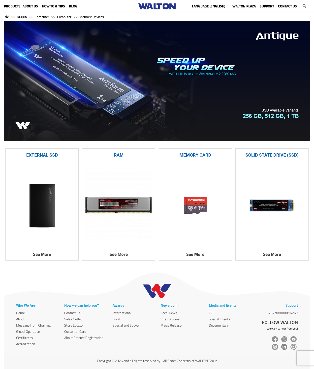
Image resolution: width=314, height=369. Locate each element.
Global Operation (28, 331)
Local (116, 319)
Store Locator (74, 325)
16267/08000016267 (281, 312)
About (20, 319)
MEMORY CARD (195, 155)
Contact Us (72, 312)
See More (42, 254)
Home (20, 312)
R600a (22, 16)
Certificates (24, 337)
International (122, 312)
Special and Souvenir (128, 325)
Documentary (219, 325)
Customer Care (75, 331)
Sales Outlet (73, 319)
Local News (169, 312)
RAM (119, 155)
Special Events (219, 319)
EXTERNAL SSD (42, 155)
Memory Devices (91, 16)
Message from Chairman (34, 325)
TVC (212, 312)
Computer (42, 16)
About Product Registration (83, 337)
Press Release (171, 325)
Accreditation (25, 343)
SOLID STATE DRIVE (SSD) (271, 155)
